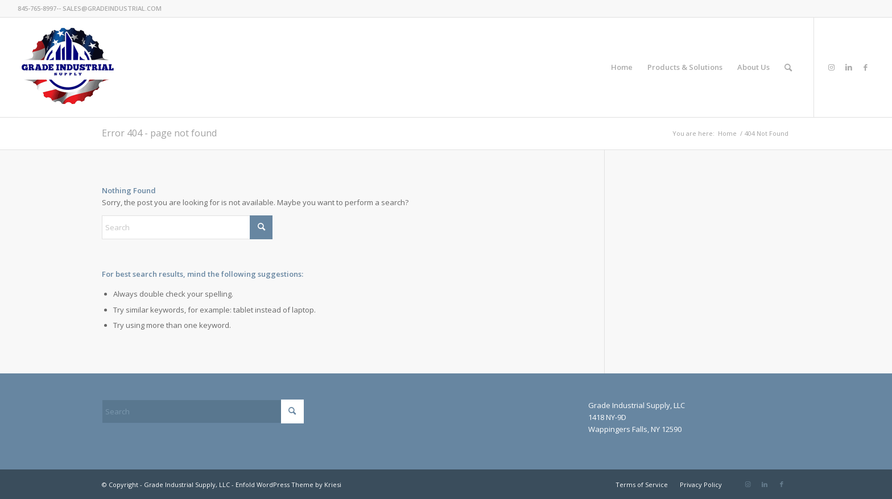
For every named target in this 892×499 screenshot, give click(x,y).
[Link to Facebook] (865, 67)
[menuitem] (622, 67)
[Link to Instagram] (831, 67)
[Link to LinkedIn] (848, 67)
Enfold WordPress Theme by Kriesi (288, 484)
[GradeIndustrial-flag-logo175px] (67, 67)
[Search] (788, 67)
